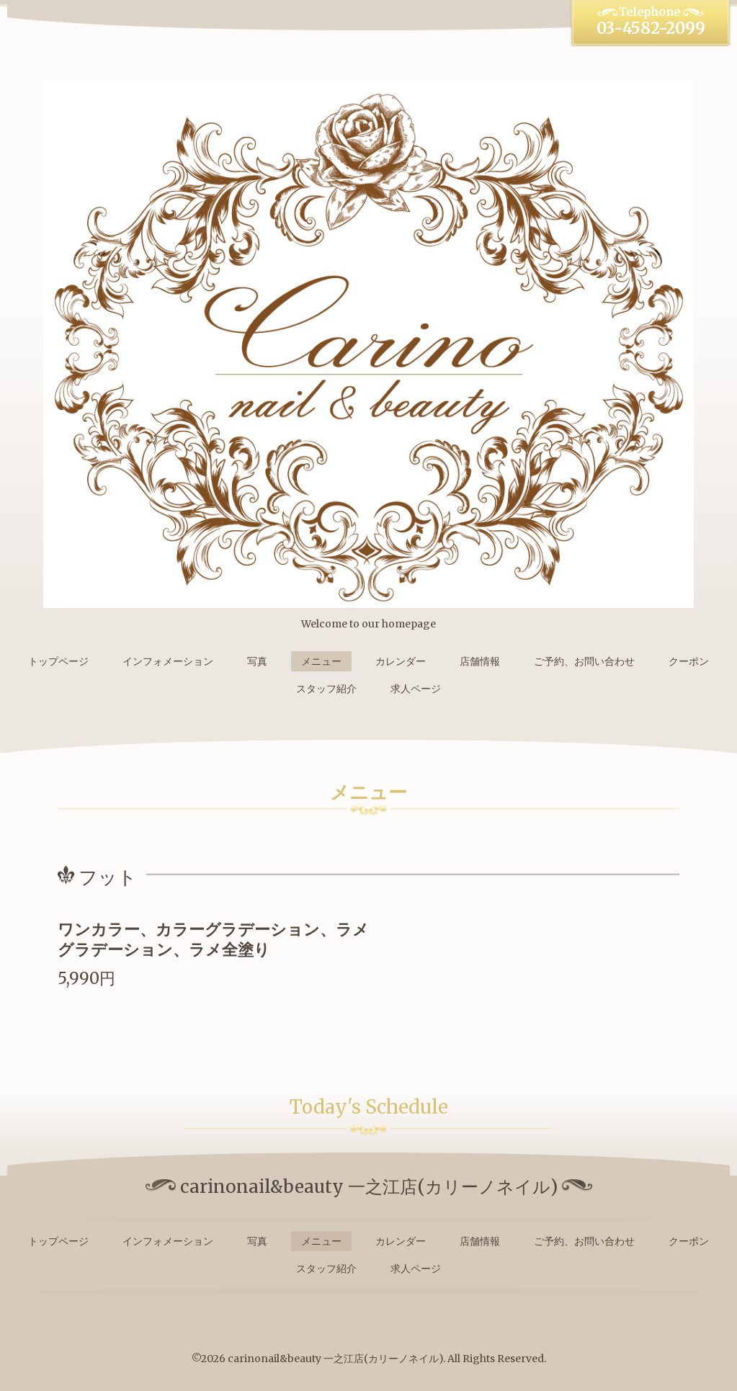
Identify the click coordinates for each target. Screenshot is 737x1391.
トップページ (58, 661)
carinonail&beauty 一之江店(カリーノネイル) (335, 1358)
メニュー (321, 661)
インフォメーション (167, 661)
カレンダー (400, 661)
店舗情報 (480, 661)
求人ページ (415, 688)
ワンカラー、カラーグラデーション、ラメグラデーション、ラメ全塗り (213, 939)
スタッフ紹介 (326, 688)
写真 (257, 661)
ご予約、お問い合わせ (584, 661)
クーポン (689, 661)
